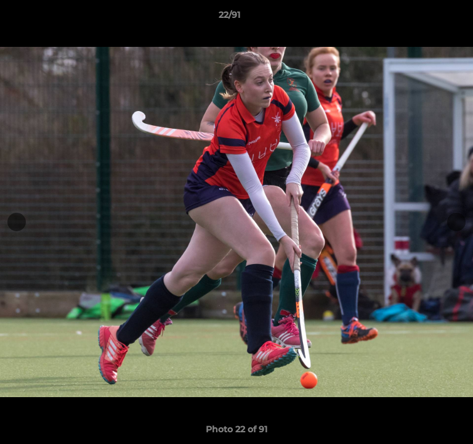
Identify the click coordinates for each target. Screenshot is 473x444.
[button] (428, 17)
